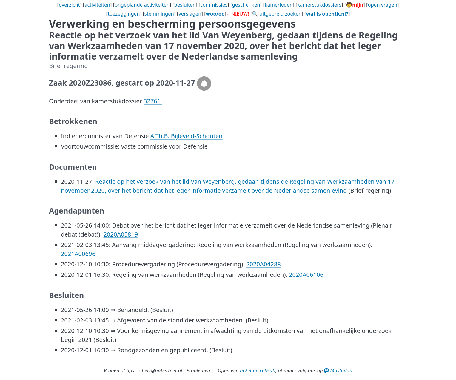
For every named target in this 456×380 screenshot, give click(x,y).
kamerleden (279, 4)
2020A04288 (263, 264)
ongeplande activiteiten (142, 4)
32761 (153, 101)
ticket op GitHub (257, 370)
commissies (213, 4)
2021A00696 (78, 254)
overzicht (69, 4)
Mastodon (338, 370)
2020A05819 (120, 234)
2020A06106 (306, 275)
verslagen (189, 13)
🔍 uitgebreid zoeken (276, 13)
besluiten (185, 4)
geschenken (246, 4)
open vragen (382, 4)
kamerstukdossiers (319, 4)
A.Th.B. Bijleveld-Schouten (186, 136)
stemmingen (159, 13)
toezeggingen (124, 13)
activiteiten (97, 4)
